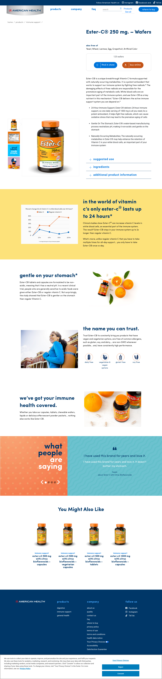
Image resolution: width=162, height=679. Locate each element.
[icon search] (121, 9)
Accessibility (92, 645)
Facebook (131, 608)
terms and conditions (96, 634)
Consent (120, 674)
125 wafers (119, 56)
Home (10, 22)
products (55, 9)
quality (90, 612)
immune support (64, 612)
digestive (61, 608)
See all (128, 12)
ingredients (99, 167)
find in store (108, 65)
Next (58, 482)
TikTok (130, 616)
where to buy (148, 10)
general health (63, 615)
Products (19, 22)
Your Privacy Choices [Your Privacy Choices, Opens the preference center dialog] (121, 660)
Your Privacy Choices (98, 642)
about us (91, 608)
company (76, 9)
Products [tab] (128, 9)
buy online (135, 65)
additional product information (113, 174)
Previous (42, 482)
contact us (91, 615)
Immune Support (33, 22)
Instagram (131, 612)
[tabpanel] (114, 462)
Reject (120, 667)
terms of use (92, 630)
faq (94, 9)
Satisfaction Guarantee (97, 649)
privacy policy (93, 627)
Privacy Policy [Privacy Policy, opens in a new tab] (25, 669)
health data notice (95, 638)
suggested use (101, 159)
